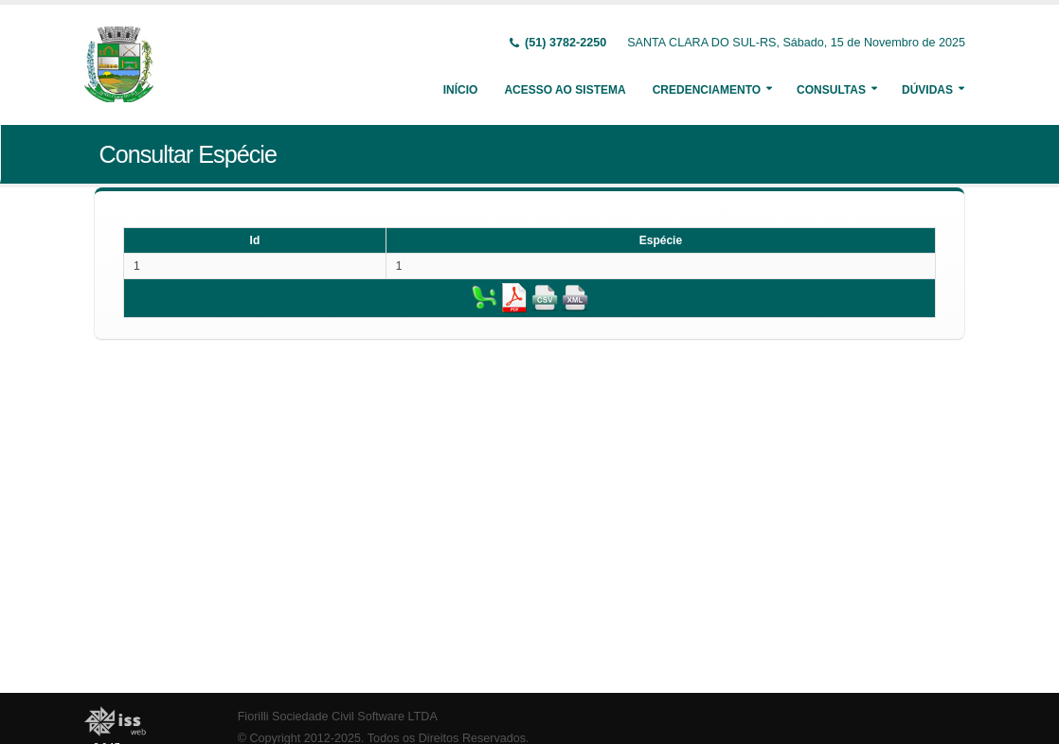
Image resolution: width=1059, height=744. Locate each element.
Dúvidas (927, 90)
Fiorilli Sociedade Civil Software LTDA (338, 716)
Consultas (831, 90)
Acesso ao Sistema (564, 90)
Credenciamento (707, 90)
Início (460, 90)
